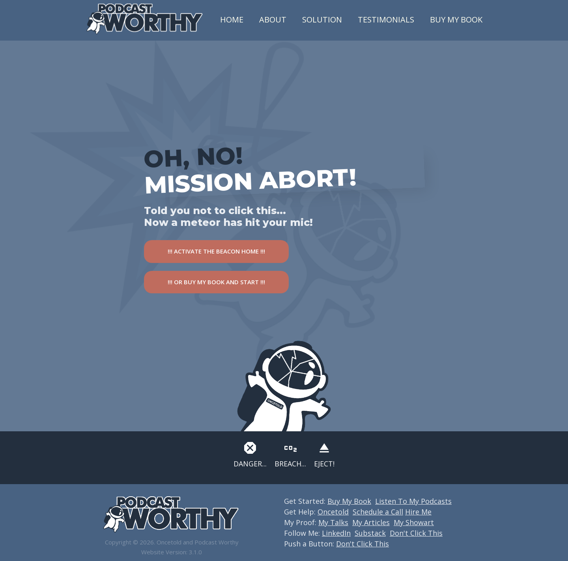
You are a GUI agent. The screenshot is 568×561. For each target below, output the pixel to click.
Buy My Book (456, 19)
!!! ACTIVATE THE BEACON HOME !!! (216, 251)
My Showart (414, 522)
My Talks (333, 522)
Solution (322, 19)
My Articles (371, 522)
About (272, 19)
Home (231, 19)
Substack (370, 533)
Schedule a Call (378, 511)
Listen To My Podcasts (413, 501)
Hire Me (418, 511)
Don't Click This (416, 533)
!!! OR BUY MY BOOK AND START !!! (216, 282)
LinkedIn (336, 533)
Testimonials (386, 19)
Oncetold (333, 511)
